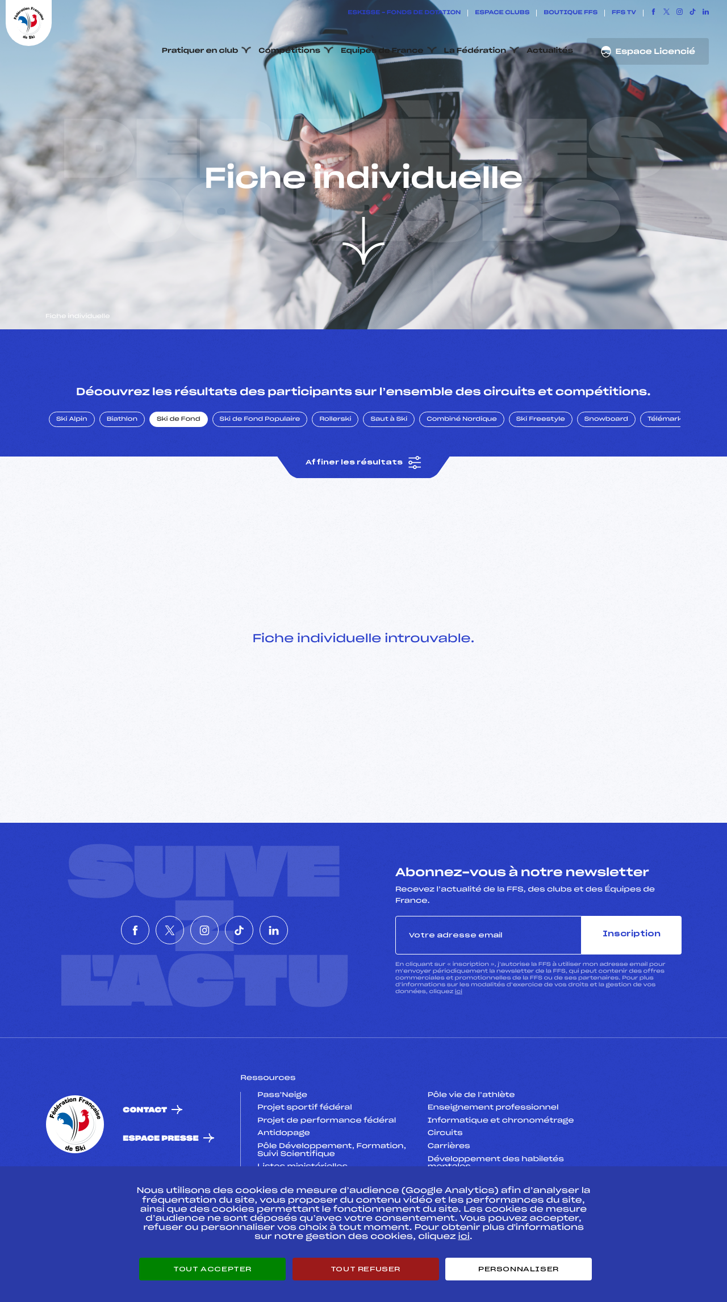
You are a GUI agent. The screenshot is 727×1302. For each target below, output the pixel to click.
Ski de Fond (178, 473)
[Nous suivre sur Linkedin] (706, 13)
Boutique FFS (571, 13)
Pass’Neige (282, 1148)
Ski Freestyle (540, 473)
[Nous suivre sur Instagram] (679, 13)
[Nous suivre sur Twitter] (666, 13)
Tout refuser (365, 1269)
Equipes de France (382, 51)
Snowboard (606, 473)
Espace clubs (502, 13)
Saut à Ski (388, 473)
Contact (145, 1163)
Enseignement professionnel (493, 1161)
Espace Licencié (647, 51)
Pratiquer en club (200, 51)
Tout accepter (212, 1269)
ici (458, 1045)
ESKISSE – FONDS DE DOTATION (404, 13)
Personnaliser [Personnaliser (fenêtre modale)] (518, 1269)
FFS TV (624, 13)
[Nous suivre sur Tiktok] (693, 13)
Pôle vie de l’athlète (471, 1148)
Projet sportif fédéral (304, 1161)
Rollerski (335, 473)
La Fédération (475, 51)
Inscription (632, 988)
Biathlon (122, 473)
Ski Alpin (71, 473)
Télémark (664, 473)
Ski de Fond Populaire (260, 473)
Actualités (550, 51)
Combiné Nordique (462, 473)
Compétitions (289, 51)
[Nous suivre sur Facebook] (653, 13)
